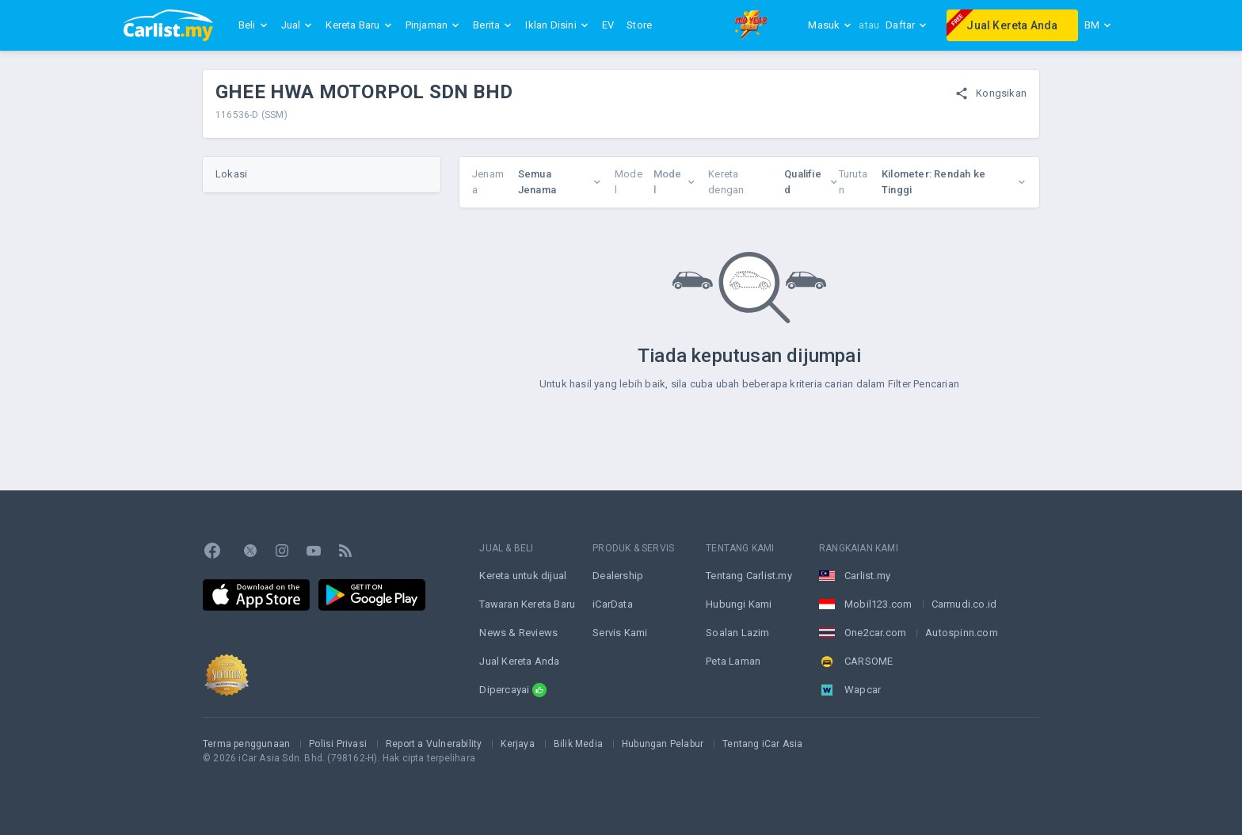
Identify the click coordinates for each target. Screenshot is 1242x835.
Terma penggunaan (246, 743)
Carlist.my (867, 575)
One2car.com (875, 633)
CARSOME (868, 661)
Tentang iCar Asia (762, 743)
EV (608, 25)
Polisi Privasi (338, 743)
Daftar (907, 25)
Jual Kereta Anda (1002, 23)
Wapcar (862, 690)
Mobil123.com (878, 604)
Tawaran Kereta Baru (527, 604)
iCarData (612, 604)
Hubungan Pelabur (662, 743)
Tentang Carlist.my (749, 575)
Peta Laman (733, 661)
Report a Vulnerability (434, 743)
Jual (297, 25)
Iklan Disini (557, 25)
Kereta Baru (359, 25)
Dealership (617, 575)
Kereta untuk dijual (522, 575)
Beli (253, 25)
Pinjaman (433, 25)
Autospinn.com (961, 633)
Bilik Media (578, 743)
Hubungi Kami (738, 604)
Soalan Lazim (737, 633)
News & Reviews (518, 633)
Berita (492, 25)
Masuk (830, 25)
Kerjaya (517, 743)
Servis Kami (619, 633)
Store (639, 25)
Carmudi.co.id (964, 604)
